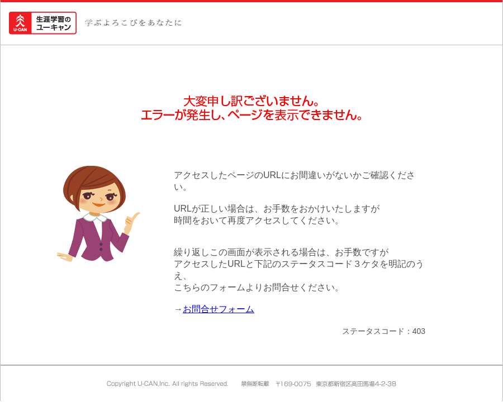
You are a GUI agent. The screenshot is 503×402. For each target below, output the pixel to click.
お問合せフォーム (218, 309)
